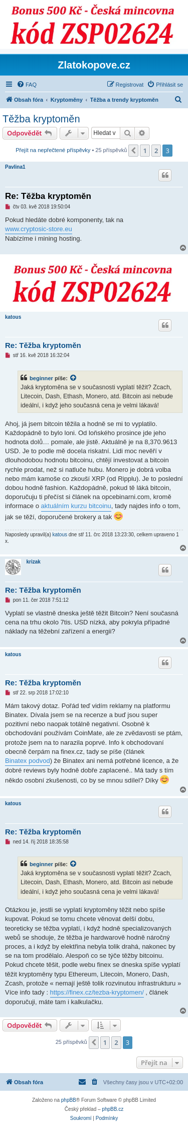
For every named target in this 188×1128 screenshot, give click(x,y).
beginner (41, 378)
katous (13, 317)
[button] (133, 151)
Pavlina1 (15, 167)
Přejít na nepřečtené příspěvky (53, 150)
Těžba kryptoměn (41, 118)
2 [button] (156, 150)
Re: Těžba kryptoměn (48, 196)
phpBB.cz (112, 1109)
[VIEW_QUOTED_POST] (73, 378)
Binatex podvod (27, 760)
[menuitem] (27, 85)
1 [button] (144, 150)
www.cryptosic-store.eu (38, 229)
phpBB (68, 1100)
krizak (33, 562)
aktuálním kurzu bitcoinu (76, 506)
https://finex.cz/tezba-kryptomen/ (97, 992)
